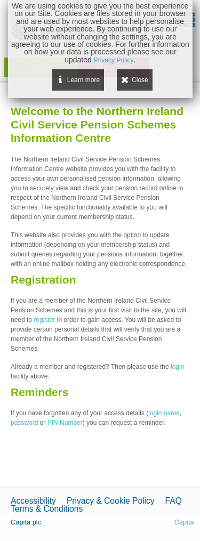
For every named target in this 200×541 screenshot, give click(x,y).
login (177, 366)
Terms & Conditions (47, 508)
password (24, 422)
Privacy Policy (114, 60)
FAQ (173, 500)
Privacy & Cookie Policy (111, 500)
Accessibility (33, 500)
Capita (184, 522)
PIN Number (65, 422)
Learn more (83, 80)
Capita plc (26, 522)
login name (164, 413)
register (45, 320)
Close (140, 80)
